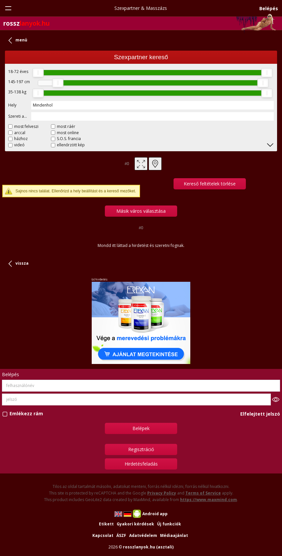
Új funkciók (169, 524)
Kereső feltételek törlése (210, 184)
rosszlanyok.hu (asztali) (148, 547)
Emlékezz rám (26, 414)
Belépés (268, 8)
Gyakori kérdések (135, 524)
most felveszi (26, 126)
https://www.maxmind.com (208, 499)
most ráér (66, 126)
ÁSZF (121, 535)
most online (68, 132)
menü (21, 40)
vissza (22, 263)
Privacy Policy (161, 493)
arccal (19, 132)
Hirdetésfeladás (141, 464)
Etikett (106, 524)
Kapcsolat (102, 535)
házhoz (21, 138)
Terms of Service (203, 493)
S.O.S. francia (69, 138)
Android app (155, 514)
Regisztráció (141, 449)
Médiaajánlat (174, 535)
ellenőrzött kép (71, 145)
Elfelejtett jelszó (260, 414)
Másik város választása (141, 211)
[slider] (38, 72)
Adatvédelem (143, 535)
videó (19, 145)
